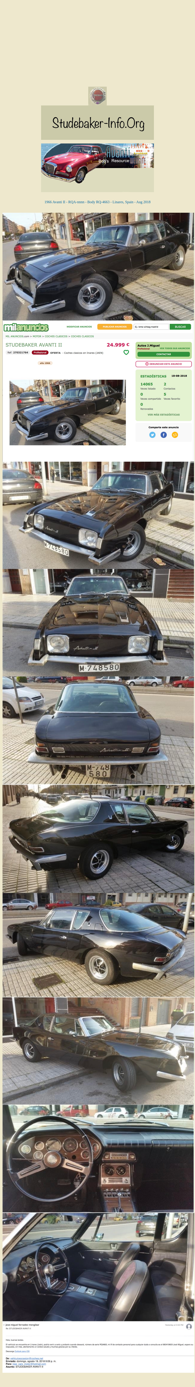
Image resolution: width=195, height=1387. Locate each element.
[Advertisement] (42, 44)
